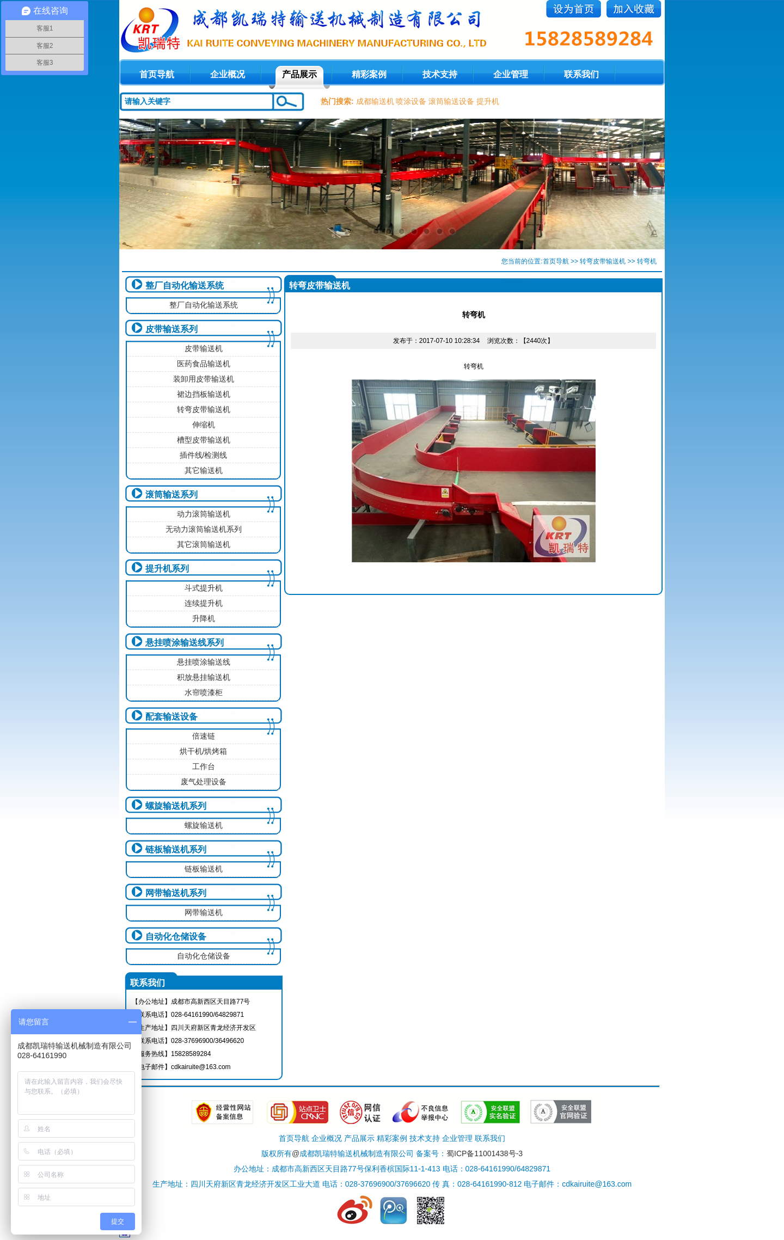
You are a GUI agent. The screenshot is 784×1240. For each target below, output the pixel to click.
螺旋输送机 (204, 825)
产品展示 (299, 74)
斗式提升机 (204, 588)
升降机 (203, 618)
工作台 (203, 766)
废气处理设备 (203, 781)
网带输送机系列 (175, 893)
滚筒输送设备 (451, 101)
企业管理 (510, 74)
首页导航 (556, 261)
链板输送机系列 (175, 849)
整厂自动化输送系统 (184, 285)
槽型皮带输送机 (203, 439)
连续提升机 (204, 603)
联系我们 (581, 74)
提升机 (487, 101)
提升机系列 (167, 568)
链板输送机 (204, 868)
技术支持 (439, 74)
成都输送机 (375, 101)
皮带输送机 (204, 348)
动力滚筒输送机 (203, 513)
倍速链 (203, 736)
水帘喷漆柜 (204, 692)
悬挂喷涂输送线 (203, 662)
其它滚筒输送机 (203, 544)
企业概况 (227, 74)
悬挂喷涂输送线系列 (184, 642)
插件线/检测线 (204, 455)
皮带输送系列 (171, 329)
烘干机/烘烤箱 (204, 751)
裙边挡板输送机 (203, 394)
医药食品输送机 (203, 363)
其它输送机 (204, 470)
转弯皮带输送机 (603, 261)
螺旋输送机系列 (175, 806)
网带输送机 (204, 912)
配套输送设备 (171, 716)
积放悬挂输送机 (203, 677)
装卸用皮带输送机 (203, 379)
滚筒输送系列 (171, 494)
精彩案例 (369, 74)
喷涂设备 (411, 101)
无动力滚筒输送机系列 (204, 529)
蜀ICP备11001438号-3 (484, 1153)
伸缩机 (203, 424)
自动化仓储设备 (175, 936)
